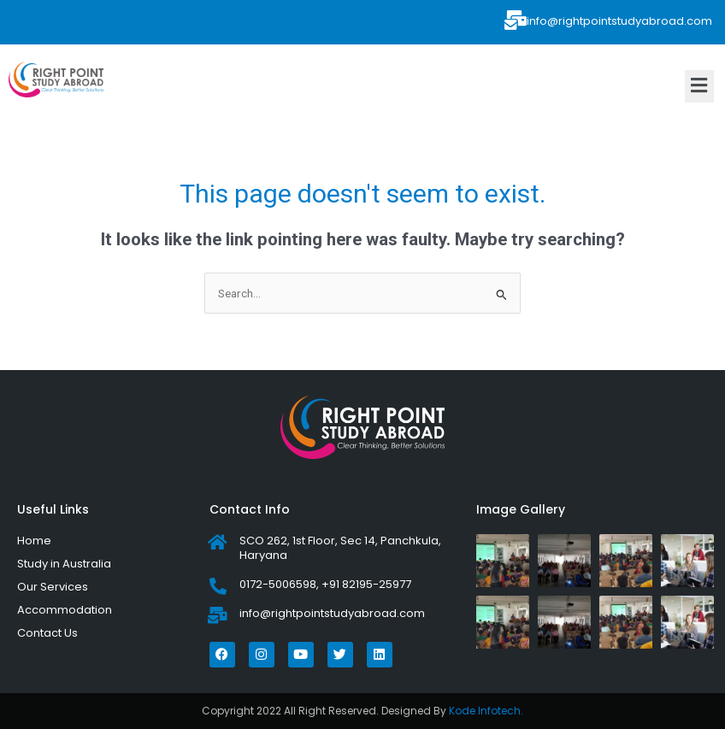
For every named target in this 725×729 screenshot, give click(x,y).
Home (34, 540)
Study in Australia (64, 564)
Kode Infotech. (486, 710)
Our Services (52, 587)
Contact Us (47, 633)
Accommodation (64, 610)
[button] (699, 86)
